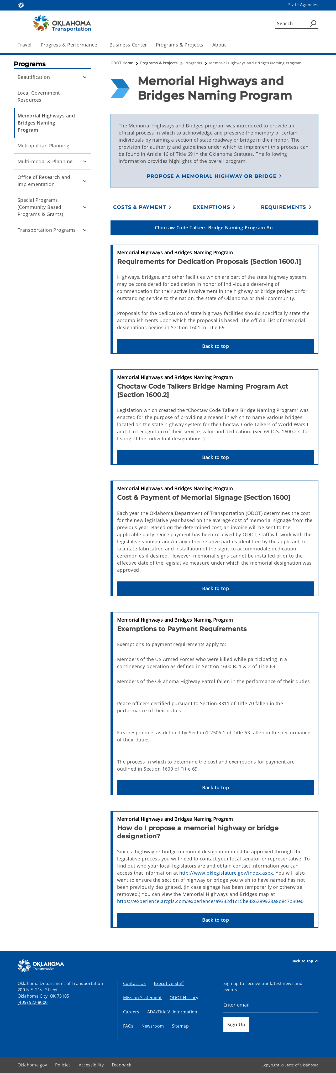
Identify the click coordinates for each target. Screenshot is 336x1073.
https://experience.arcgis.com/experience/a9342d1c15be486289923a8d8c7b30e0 (210, 901)
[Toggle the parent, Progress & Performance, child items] (99, 45)
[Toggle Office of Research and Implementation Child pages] (85, 181)
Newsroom (152, 1026)
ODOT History (184, 997)
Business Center (128, 45)
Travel (25, 45)
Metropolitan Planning (43, 145)
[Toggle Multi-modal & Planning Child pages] (85, 161)
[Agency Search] (313, 23)
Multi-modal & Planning (45, 161)
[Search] (296, 23)
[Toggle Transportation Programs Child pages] (85, 230)
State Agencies (303, 5)
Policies (63, 1065)
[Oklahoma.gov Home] (21, 4)
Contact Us (134, 983)
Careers (131, 1012)
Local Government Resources (39, 96)
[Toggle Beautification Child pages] (85, 77)
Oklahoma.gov (32, 1065)
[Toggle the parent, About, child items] (227, 45)
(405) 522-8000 (33, 1002)
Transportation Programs (47, 230)
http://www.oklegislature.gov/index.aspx (226, 873)
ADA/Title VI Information (172, 1012)
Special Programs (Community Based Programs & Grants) (40, 207)
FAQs (128, 1026)
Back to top (304, 961)
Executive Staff (169, 983)
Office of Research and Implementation (44, 180)
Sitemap (180, 1026)
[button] (214, 176)
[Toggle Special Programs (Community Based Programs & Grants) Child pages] (85, 207)
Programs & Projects (179, 45)
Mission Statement (142, 997)
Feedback (121, 1065)
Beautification (34, 77)
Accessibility (91, 1065)
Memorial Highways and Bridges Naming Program (46, 122)
